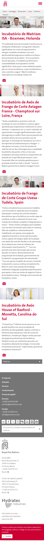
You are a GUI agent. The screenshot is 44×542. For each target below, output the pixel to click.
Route (4, 472)
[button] (40, 4)
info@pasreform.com (11, 414)
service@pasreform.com (12, 404)
